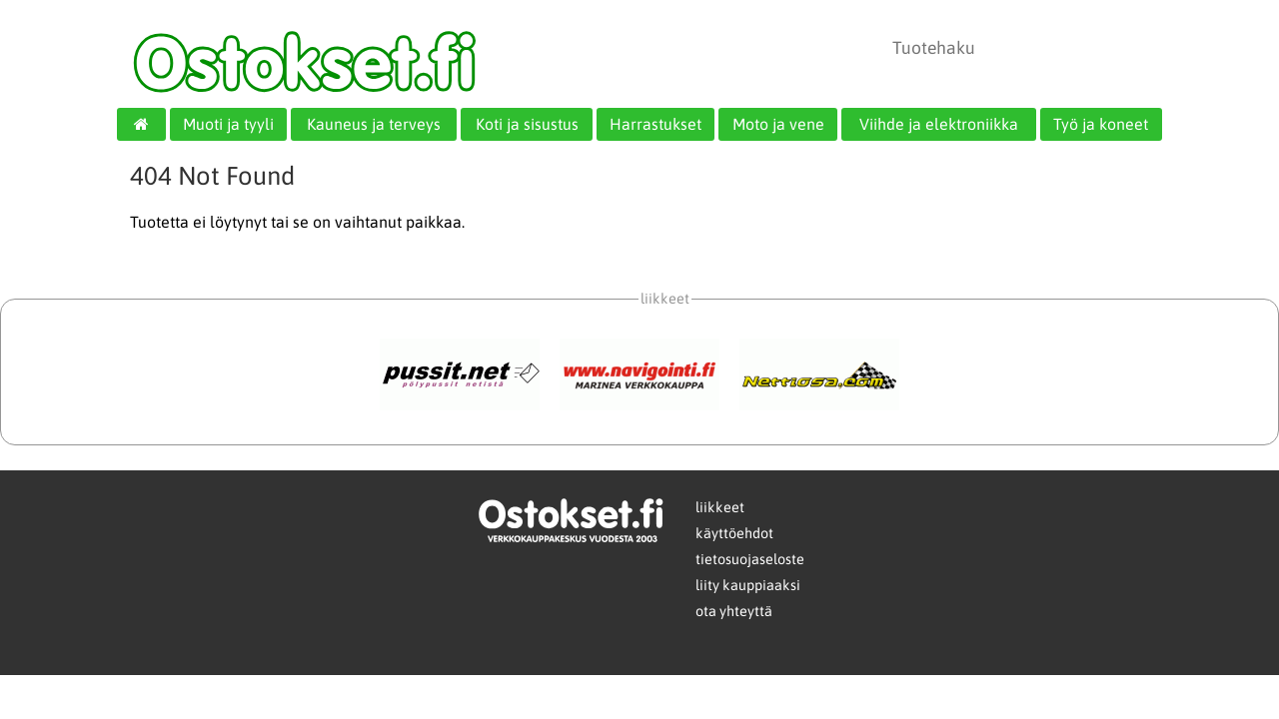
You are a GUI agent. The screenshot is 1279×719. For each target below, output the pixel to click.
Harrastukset (655, 124)
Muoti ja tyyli (228, 124)
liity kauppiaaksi (747, 585)
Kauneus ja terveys (374, 124)
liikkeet (719, 507)
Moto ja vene (778, 124)
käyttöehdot (734, 533)
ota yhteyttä (733, 611)
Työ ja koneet (1100, 124)
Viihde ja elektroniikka (938, 124)
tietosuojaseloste (749, 559)
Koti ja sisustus (527, 124)
